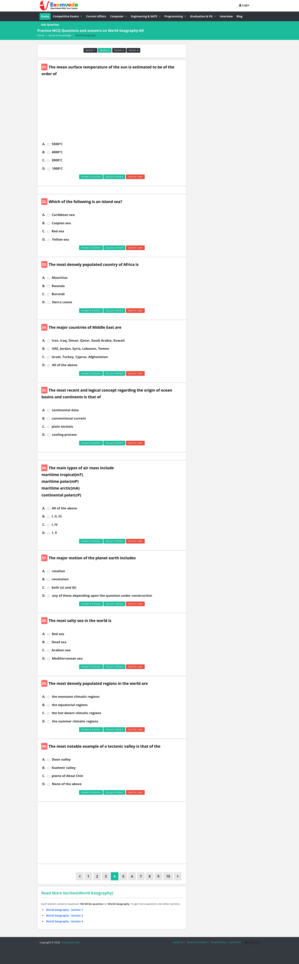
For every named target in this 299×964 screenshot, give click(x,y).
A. (43, 144)
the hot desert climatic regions (76, 713)
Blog (239, 16)
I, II (54, 533)
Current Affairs (96, 16)
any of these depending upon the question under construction (102, 595)
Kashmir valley (64, 768)
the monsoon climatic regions (76, 696)
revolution (60, 579)
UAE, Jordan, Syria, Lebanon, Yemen (80, 348)
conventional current (69, 418)
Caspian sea (61, 223)
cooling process (64, 434)
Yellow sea (60, 239)
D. (44, 168)
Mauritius (60, 278)
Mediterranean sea (67, 658)
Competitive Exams (67, 16)
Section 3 (119, 50)
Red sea (58, 231)
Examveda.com (70, 942)
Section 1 (90, 50)
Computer (118, 16)
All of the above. (65, 365)
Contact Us (235, 942)
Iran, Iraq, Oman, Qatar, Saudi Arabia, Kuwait (88, 340)
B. (43, 152)
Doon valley (61, 759)
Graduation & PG (203, 16)
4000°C (57, 152)
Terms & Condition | (198, 942)
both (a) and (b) (64, 587)
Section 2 (105, 50)
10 (168, 876)
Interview (226, 16)
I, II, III (57, 516)
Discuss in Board (114, 176)
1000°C (57, 168)
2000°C (57, 160)
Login (244, 5)
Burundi (58, 294)
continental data (65, 410)
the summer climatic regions (75, 721)
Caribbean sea (63, 215)
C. (43, 160)
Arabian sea (61, 650)
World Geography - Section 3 (64, 915)
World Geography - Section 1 (64, 910)
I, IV (54, 524)
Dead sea (59, 642)
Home (45, 16)
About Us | (179, 942)
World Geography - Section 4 (64, 921)
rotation (58, 571)
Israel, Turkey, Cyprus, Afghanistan (80, 357)
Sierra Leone (62, 302)
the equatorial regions (70, 705)
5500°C (57, 144)
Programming (175, 16)
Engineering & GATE (146, 16)
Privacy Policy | (219, 942)
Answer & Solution (91, 176)
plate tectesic (62, 426)
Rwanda (58, 286)
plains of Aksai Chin (67, 776)
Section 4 (133, 50)
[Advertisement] (113, 112)
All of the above (64, 508)
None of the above (67, 784)
